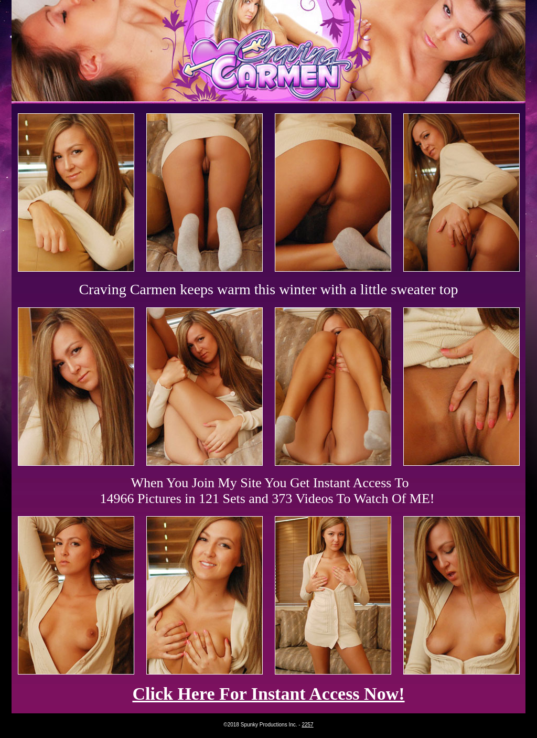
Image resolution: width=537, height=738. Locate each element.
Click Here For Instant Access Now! (268, 693)
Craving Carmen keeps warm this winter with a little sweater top (268, 289)
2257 (307, 725)
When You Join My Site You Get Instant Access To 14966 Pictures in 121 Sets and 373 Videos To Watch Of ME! (267, 490)
